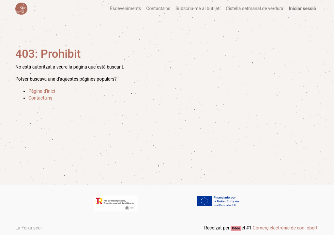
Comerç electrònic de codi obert (285, 227)
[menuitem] (125, 9)
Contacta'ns (40, 98)
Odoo (236, 228)
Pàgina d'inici (41, 91)
